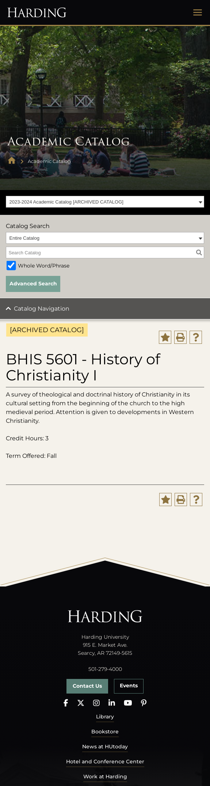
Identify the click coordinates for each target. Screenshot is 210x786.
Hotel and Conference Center (105, 761)
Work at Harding (105, 776)
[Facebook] (66, 703)
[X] (80, 703)
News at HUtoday (105, 746)
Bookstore (105, 731)
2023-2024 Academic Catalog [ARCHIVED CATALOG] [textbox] (66, 202)
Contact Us (87, 686)
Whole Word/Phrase (43, 265)
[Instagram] (96, 703)
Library (105, 716)
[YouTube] (128, 703)
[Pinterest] (143, 703)
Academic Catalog (49, 161)
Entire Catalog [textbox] (24, 238)
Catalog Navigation (41, 308)
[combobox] (105, 202)
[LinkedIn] (111, 703)
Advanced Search (33, 283)
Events (129, 685)
